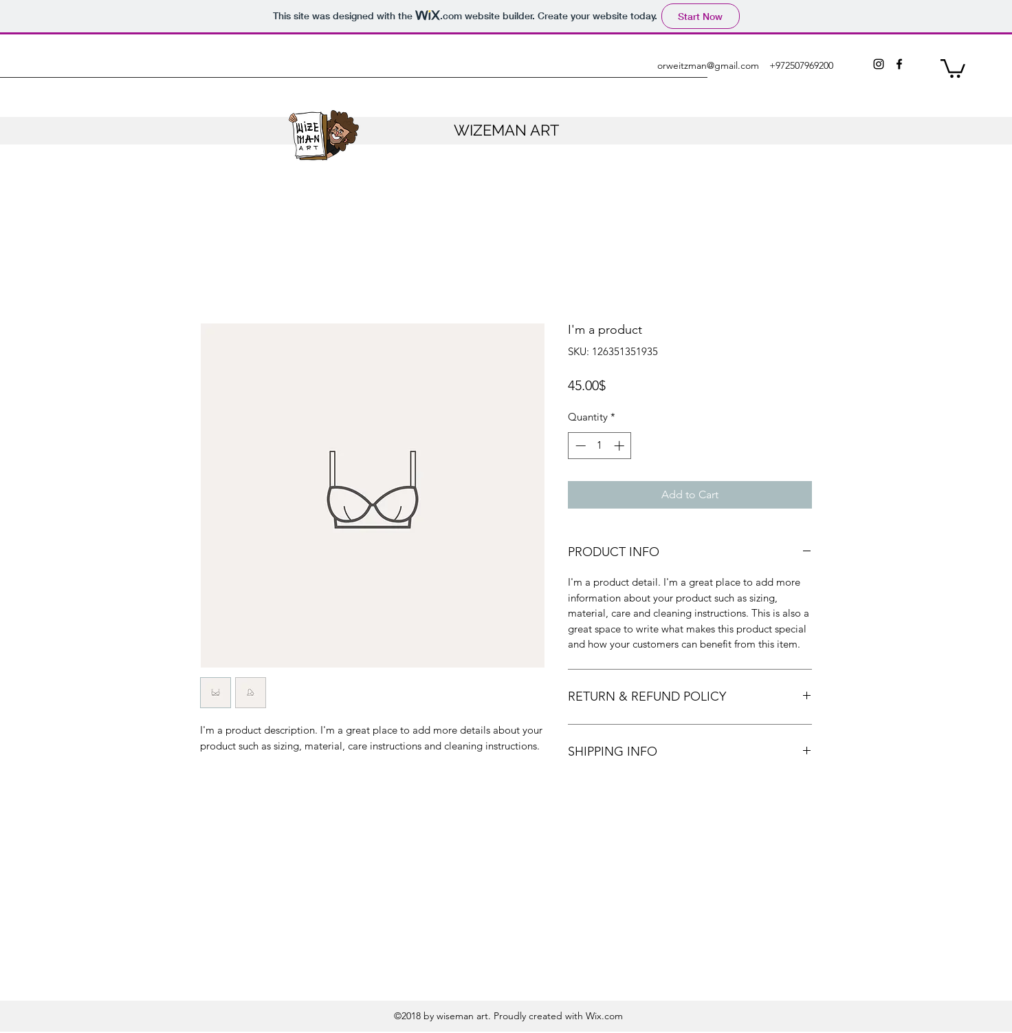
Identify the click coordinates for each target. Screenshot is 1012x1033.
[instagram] (879, 64)
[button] (952, 67)
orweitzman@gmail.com (708, 65)
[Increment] (620, 445)
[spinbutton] (599, 445)
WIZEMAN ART (506, 130)
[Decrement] (579, 445)
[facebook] (899, 64)
